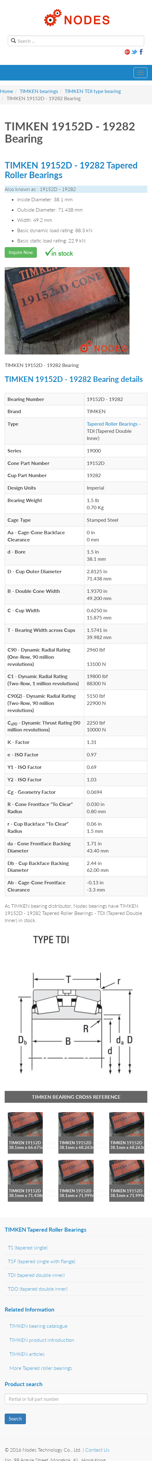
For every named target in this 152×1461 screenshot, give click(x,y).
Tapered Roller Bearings (112, 424)
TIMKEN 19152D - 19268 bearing (90, 1142)
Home (6, 91)
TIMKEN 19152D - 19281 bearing (40, 1190)
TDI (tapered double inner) (36, 1275)
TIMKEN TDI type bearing (93, 91)
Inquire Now (21, 252)
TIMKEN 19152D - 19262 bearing (40, 1142)
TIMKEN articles (27, 1354)
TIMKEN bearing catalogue (38, 1326)
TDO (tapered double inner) (37, 1289)
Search (15, 1418)
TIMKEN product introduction (41, 1340)
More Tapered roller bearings (40, 1368)
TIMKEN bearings (39, 91)
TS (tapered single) (27, 1247)
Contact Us (97, 1450)
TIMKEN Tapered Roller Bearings (45, 1229)
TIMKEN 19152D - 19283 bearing (90, 1190)
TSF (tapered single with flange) (41, 1261)
